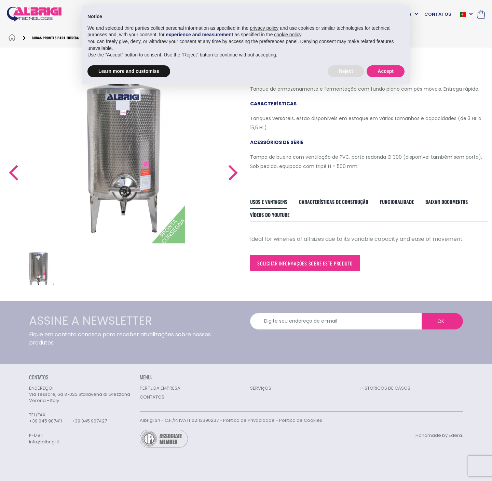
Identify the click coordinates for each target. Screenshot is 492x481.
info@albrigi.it (44, 442)
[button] (13, 172)
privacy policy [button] (264, 28)
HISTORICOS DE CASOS (385, 388)
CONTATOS (437, 14)
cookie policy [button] (287, 34)
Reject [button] (346, 71)
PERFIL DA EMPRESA (160, 388)
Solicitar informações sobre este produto (305, 263)
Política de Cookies (300, 420)
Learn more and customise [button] (128, 71)
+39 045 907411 (45, 421)
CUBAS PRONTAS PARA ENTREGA (55, 37)
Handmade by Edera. (439, 435)
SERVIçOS (260, 388)
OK (440, 321)
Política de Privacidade (249, 420)
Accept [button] (386, 71)
